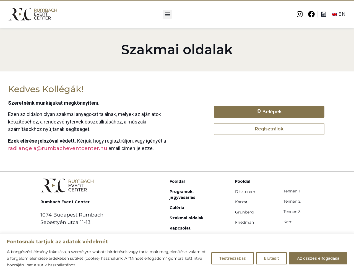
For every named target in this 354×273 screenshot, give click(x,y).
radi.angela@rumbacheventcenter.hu (57, 148)
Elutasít (270, 258)
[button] (167, 14)
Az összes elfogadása (318, 258)
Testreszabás (231, 258)
